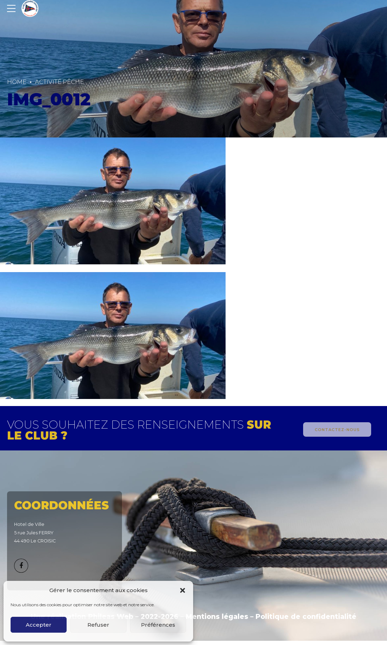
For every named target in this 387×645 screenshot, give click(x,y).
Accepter (38, 624)
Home (16, 81)
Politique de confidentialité (306, 617)
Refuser (98, 624)
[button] (182, 590)
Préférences (158, 624)
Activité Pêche (59, 81)
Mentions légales (217, 617)
